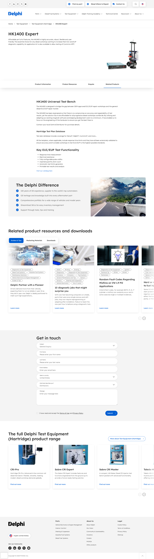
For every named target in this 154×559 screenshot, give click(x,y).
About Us (139, 14)
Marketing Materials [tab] (34, 240)
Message (42, 391)
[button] (142, 556)
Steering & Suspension (62, 531)
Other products (91, 545)
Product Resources (69, 84)
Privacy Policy (78, 413)
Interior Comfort (60, 528)
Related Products (112, 84)
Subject (42, 344)
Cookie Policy (122, 525)
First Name (43, 352)
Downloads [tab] (51, 240)
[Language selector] (143, 4)
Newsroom (126, 14)
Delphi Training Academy (92, 14)
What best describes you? (47, 383)
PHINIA (89, 541)
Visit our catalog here (44, 171)
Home (10, 24)
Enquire (91, 84)
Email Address (44, 367)
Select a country (44, 375)
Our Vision (90, 528)
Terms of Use (64, 413)
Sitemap (120, 535)
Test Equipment (72, 14)
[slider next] (144, 318)
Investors (90, 535)
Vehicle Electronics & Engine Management (68, 525)
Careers (89, 538)
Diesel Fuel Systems (53, 14)
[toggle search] (136, 4)
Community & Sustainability (95, 531)
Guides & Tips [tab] (16, 240)
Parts (38, 14)
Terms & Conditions (124, 528)
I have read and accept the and (59, 413)
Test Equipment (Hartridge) (42, 24)
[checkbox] (37, 413)
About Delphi (91, 525)
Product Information (43, 84)
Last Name (43, 360)
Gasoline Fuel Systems (62, 535)
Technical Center (112, 14)
